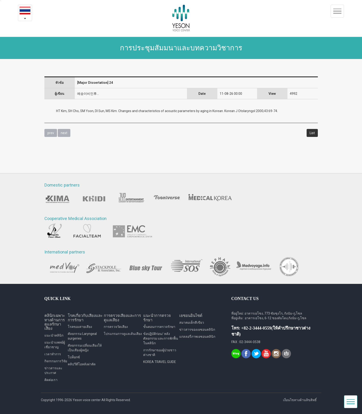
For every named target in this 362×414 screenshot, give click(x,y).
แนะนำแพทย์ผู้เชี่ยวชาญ (54, 345)
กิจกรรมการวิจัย (55, 361)
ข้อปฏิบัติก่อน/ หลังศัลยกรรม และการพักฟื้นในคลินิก (160, 338)
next (64, 133)
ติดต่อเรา (50, 380)
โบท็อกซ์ (74, 357)
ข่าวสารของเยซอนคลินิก (197, 329)
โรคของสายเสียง (80, 327)
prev (50, 133)
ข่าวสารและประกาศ (53, 370)
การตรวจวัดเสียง (116, 327)
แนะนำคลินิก (53, 335)
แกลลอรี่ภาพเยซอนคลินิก (197, 336)
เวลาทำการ (52, 354)
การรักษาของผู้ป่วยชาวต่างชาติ (159, 352)
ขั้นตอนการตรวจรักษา (159, 327)
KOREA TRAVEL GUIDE (159, 362)
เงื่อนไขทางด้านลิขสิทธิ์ (300, 400)
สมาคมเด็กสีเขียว (191, 322)
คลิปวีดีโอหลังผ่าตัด (82, 364)
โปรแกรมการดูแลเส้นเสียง (123, 334)
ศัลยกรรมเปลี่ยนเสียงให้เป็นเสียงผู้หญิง (85, 348)
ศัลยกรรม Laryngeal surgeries (82, 336)
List (312, 133)
